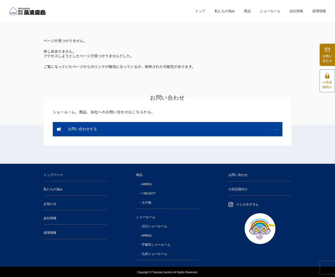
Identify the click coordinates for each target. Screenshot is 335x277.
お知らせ (50, 204)
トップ (200, 11)
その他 (146, 202)
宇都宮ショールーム (156, 244)
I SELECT (149, 193)
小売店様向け (238, 189)
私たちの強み (225, 11)
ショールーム (270, 11)
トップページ (53, 175)
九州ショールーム (154, 254)
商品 (247, 11)
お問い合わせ (238, 175)
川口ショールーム (154, 226)
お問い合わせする (82, 129)
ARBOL (146, 184)
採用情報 (319, 11)
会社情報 (296, 11)
